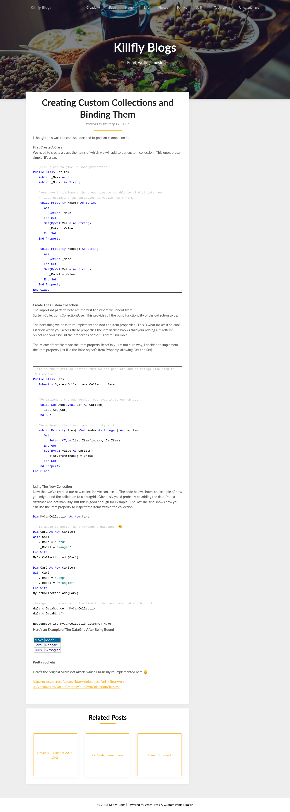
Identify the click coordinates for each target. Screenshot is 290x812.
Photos (163, 7)
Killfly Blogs (42, 7)
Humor (130, 7)
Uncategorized (249, 7)
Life (147, 7)
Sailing (200, 7)
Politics (182, 7)
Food (112, 7)
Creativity (93, 7)
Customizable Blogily (178, 805)
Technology (222, 7)
